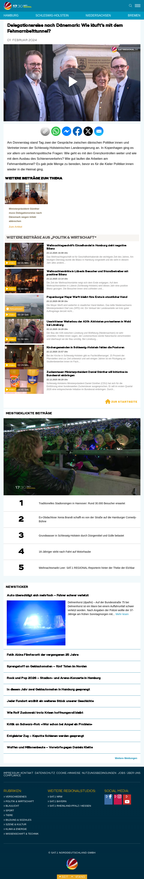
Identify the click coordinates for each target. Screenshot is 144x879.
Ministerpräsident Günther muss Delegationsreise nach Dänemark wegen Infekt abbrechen (25, 215)
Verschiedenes (15, 796)
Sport (9, 810)
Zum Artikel (15, 226)
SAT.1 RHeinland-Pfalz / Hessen (69, 805)
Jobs (121, 773)
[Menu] (137, 5)
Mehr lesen (122, 614)
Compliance (12, 775)
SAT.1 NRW (55, 796)
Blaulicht (11, 805)
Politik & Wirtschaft (19, 801)
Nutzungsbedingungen (99, 773)
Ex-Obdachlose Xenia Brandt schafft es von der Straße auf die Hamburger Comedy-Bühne (87, 519)
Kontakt (27, 773)
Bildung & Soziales (17, 819)
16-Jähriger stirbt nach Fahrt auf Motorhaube (65, 551)
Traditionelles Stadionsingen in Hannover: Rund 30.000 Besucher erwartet (82, 503)
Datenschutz (45, 773)
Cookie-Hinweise (68, 773)
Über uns (133, 773)
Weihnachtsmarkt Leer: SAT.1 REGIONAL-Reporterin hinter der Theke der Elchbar (87, 567)
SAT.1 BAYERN (57, 801)
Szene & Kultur (15, 824)
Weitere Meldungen (126, 758)
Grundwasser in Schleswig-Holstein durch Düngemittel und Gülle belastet (81, 535)
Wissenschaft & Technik (21, 833)
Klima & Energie (15, 829)
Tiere (8, 815)
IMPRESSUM (11, 773)
